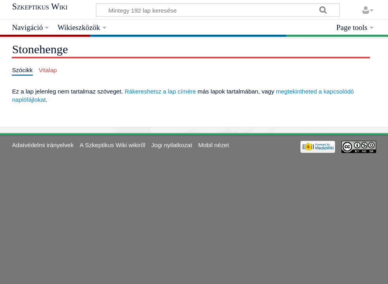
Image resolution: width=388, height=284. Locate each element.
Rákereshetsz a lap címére (160, 91)
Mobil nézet (213, 145)
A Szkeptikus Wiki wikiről (112, 145)
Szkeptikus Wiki (39, 6)
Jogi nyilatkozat (171, 145)
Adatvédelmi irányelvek (42, 145)
